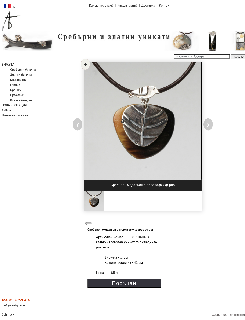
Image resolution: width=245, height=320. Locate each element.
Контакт (165, 5)
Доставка (148, 5)
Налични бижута (15, 115)
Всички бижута (21, 100)
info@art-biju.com (14, 305)
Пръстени (17, 95)
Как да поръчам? (101, 5)
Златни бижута (21, 75)
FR (9, 6)
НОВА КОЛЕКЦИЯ (14, 105)
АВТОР (6, 110)
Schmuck (8, 314)
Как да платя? (127, 5)
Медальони (18, 80)
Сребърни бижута (23, 70)
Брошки (15, 90)
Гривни (15, 85)
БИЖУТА (8, 64)
